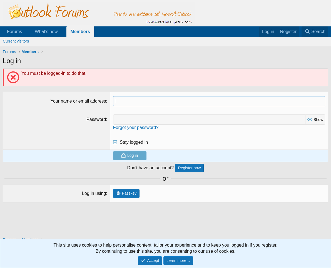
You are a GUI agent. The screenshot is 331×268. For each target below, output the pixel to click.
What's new (46, 31)
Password (96, 119)
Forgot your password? (136, 127)
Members (80, 31)
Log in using (94, 193)
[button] (27, 31)
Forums (14, 31)
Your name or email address (78, 101)
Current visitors (16, 41)
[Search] (315, 31)
